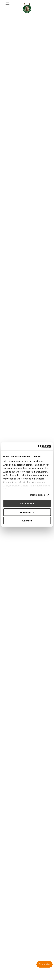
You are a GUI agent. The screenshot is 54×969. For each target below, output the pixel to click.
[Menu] (7, 4)
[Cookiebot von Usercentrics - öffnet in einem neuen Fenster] (38, 446)
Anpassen (27, 512)
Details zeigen (37, 494)
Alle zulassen (27, 503)
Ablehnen (27, 520)
